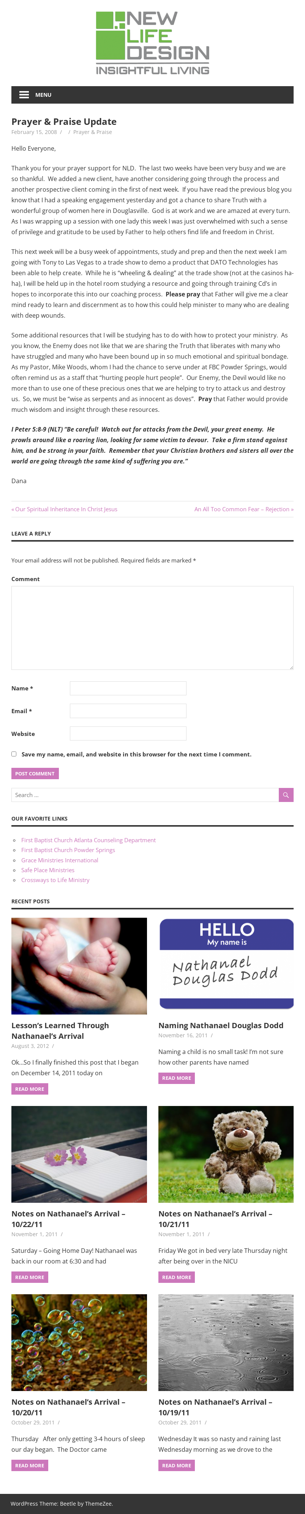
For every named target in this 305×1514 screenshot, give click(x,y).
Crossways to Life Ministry (55, 880)
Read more (29, 1088)
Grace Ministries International (59, 860)
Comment (25, 579)
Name (22, 688)
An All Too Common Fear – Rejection (241, 509)
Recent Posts (30, 901)
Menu (43, 94)
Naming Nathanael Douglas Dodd (221, 1025)
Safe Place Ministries (47, 870)
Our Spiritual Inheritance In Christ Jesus (66, 509)
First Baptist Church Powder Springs (68, 850)
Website (23, 733)
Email (21, 711)
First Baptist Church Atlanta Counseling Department (88, 840)
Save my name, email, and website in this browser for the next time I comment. (136, 754)
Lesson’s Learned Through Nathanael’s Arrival (60, 1030)
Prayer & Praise (92, 131)
